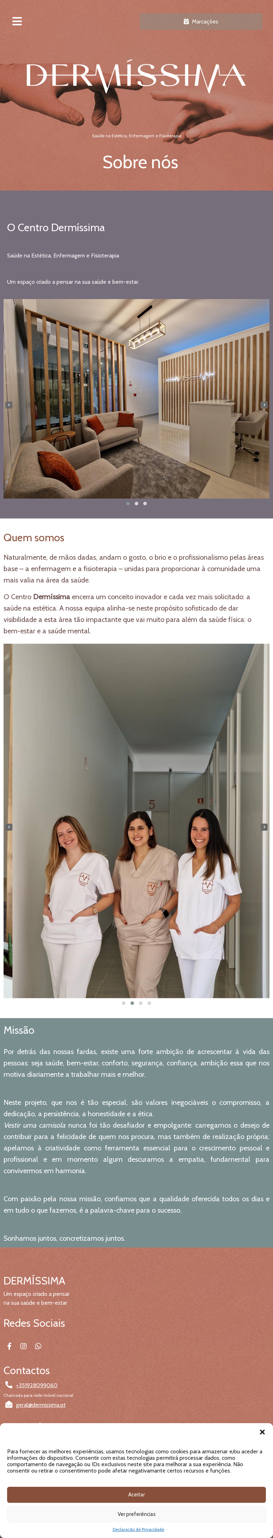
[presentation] (8, 405)
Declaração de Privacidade (138, 1529)
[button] (262, 1432)
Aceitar (136, 1494)
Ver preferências (137, 1514)
